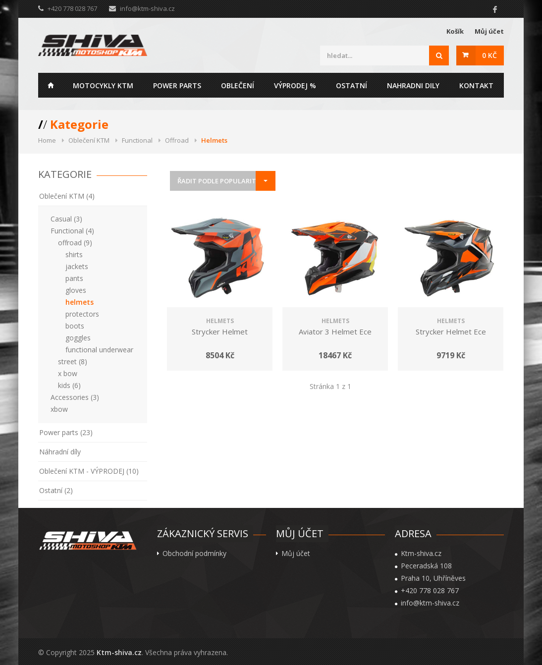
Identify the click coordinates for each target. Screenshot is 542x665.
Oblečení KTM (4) (67, 196)
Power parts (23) (66, 432)
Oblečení (237, 85)
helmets (79, 302)
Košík (455, 31)
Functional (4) (72, 230)
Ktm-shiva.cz (119, 652)
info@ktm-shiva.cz (147, 8)
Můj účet (489, 31)
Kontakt (476, 85)
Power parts (177, 85)
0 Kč (489, 55)
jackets (76, 266)
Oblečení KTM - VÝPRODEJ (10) (89, 471)
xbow (59, 409)
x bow (67, 373)
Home (50, 85)
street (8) (72, 361)
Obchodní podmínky (194, 553)
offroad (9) (75, 242)
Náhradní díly (60, 451)
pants (74, 278)
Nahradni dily (413, 85)
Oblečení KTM (88, 140)
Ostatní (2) (56, 490)
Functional (137, 140)
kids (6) (69, 385)
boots (74, 326)
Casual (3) (66, 218)
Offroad (177, 140)
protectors (82, 314)
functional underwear (99, 349)
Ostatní (351, 85)
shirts (74, 254)
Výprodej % (295, 85)
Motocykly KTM (103, 85)
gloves (75, 290)
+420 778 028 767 (430, 590)
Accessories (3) (75, 397)
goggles (78, 337)
